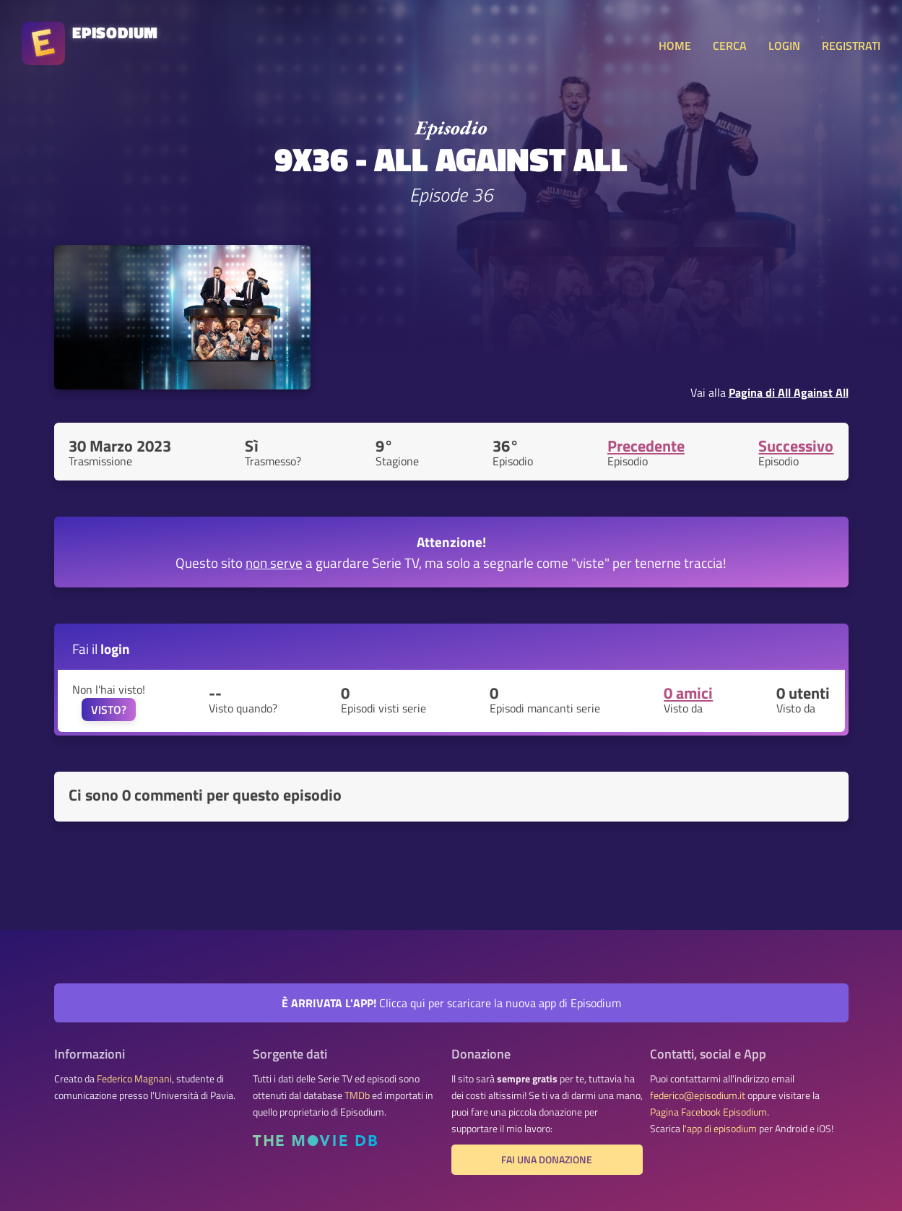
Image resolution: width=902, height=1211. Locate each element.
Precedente (646, 446)
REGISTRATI (851, 45)
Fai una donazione (546, 1160)
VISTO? (108, 709)
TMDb (357, 1095)
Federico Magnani (134, 1079)
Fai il (101, 648)
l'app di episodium (719, 1129)
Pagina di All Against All (789, 392)
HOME (675, 45)
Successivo (795, 446)
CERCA (730, 45)
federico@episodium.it (697, 1095)
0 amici (688, 693)
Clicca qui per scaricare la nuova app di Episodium (451, 1003)
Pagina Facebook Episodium (708, 1112)
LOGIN (784, 45)
